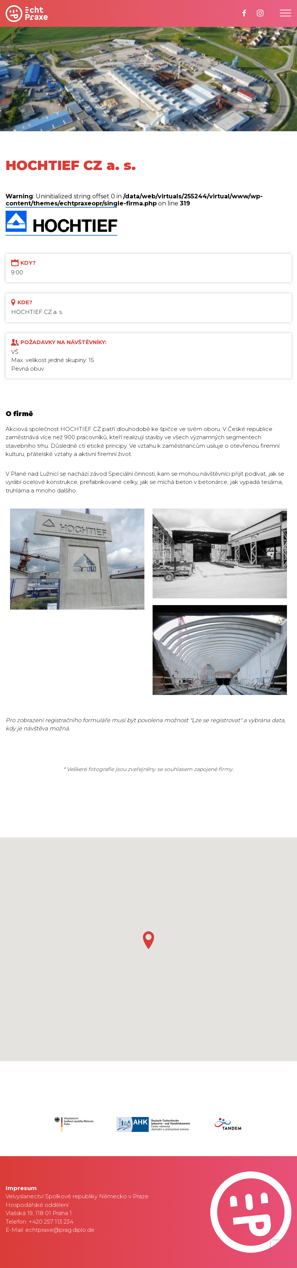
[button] (148, 940)
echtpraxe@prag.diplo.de (60, 1229)
